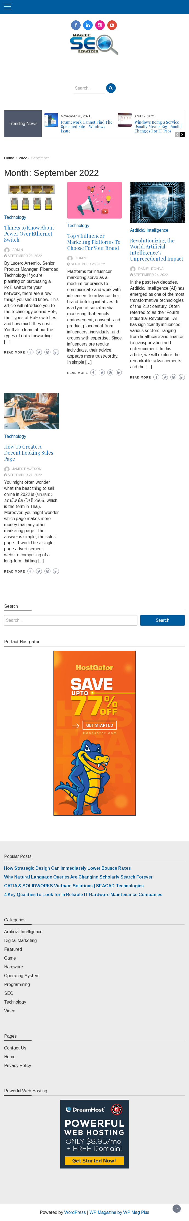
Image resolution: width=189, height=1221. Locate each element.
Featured (13, 949)
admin (17, 250)
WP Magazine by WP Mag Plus (119, 1212)
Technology (15, 217)
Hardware (13, 967)
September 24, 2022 (151, 275)
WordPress (75, 1212)
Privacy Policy (17, 1065)
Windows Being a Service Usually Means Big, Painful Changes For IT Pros (158, 127)
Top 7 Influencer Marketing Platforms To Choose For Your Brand (93, 242)
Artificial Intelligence (149, 230)
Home (10, 1056)
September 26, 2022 (88, 264)
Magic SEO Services (94, 60)
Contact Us (15, 1048)
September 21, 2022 (25, 475)
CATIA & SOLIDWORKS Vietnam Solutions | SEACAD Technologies (74, 885)
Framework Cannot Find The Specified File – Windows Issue (86, 127)
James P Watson (26, 469)
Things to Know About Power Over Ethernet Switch (29, 233)
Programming (17, 984)
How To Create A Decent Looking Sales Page (28, 452)
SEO (8, 993)
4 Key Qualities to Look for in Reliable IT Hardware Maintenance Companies (83, 894)
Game (10, 958)
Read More (14, 352)
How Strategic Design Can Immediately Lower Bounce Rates (67, 868)
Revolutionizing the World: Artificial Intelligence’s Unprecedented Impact (156, 249)
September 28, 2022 (25, 256)
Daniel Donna (150, 269)
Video (9, 1011)
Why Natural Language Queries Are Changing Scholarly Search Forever (78, 877)
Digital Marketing (20, 940)
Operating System (22, 975)
